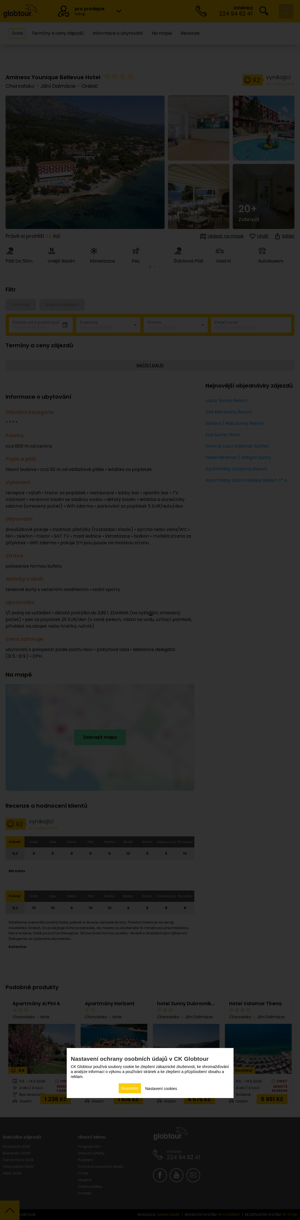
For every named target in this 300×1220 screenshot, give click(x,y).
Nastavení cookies (161, 1088)
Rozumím (130, 1088)
